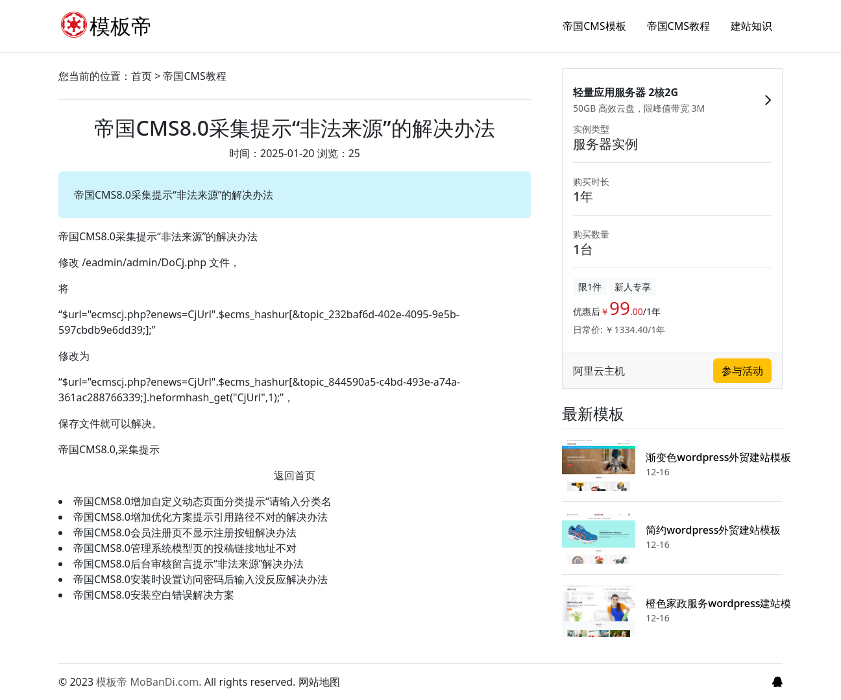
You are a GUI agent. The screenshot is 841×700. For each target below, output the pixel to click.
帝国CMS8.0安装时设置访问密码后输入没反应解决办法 (200, 579)
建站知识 (751, 26)
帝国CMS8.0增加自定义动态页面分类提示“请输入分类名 (202, 501)
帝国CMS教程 (678, 26)
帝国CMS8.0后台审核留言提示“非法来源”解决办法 (188, 563)
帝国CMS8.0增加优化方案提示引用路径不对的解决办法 (200, 517)
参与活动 (742, 375)
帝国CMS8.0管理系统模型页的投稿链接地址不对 (185, 548)
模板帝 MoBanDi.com (147, 682)
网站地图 (319, 682)
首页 (141, 76)
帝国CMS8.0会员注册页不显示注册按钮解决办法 (185, 532)
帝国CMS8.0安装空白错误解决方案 (153, 595)
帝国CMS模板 (594, 26)
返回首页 (294, 475)
